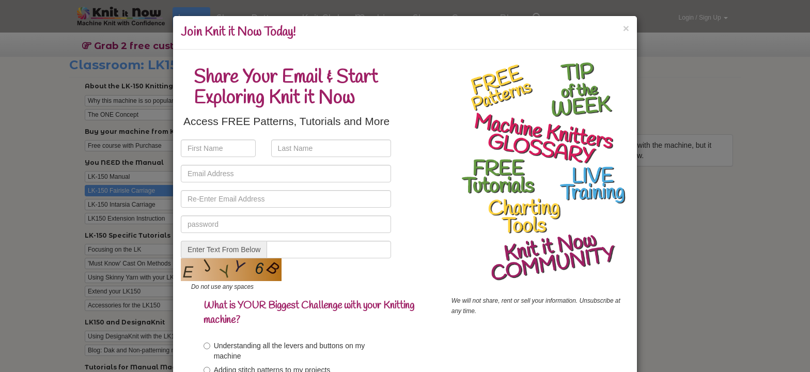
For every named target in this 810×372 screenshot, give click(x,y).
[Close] (626, 28)
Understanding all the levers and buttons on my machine (284, 351)
